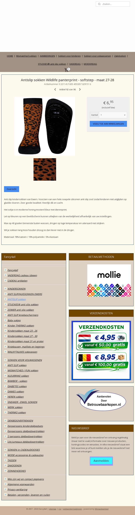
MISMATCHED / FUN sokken (23, 370)
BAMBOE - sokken (17, 381)
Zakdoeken (120, 55)
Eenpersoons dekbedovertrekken (26, 431)
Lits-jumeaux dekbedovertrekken (26, 441)
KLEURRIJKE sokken (18, 375)
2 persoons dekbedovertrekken (25, 436)
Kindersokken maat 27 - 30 (22, 336)
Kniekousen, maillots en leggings (26, 346)
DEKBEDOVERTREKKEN (20, 420)
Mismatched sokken (26, 55)
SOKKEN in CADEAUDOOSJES (24, 449)
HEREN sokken (16, 396)
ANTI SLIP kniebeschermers (23, 315)
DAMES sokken (16, 391)
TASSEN (12, 460)
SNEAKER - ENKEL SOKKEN (22, 402)
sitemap (52, 509)
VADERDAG (75, 63)
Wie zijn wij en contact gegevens (26, 479)
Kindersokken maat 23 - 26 (22, 330)
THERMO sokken (17, 412)
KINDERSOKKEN (16, 288)
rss (59, 509)
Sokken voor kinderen (69, 55)
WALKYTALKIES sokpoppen (22, 351)
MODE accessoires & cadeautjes (25, 455)
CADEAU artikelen (17, 280)
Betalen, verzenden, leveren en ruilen (29, 494)
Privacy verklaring (17, 489)
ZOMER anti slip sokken (21, 309)
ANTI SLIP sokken (17, 365)
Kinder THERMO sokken (21, 325)
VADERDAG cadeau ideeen (22, 275)
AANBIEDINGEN (47, 55)
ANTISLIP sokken (17, 299)
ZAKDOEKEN (14, 465)
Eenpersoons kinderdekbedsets (25, 426)
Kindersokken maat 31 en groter (26, 341)
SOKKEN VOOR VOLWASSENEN (25, 360)
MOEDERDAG (90, 63)
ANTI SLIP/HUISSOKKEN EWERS (25, 294)
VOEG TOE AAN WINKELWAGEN (108, 123)
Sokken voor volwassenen (97, 55)
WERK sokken (15, 407)
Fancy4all (13, 270)
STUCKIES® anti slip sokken (52, 63)
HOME (10, 55)
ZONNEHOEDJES (17, 470)
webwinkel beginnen (72, 509)
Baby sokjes (14, 320)
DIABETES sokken (17, 386)
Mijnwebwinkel (102, 509)
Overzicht (11, 189)
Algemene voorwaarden (21, 484)
